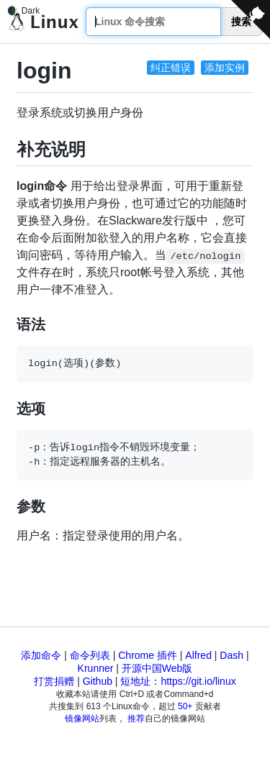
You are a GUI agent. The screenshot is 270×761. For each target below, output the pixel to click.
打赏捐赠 (54, 681)
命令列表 (90, 655)
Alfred (198, 655)
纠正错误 (170, 67)
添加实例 (224, 67)
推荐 (136, 719)
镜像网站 (82, 719)
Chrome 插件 (147, 655)
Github (97, 681)
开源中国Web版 (157, 668)
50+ (185, 706)
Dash (231, 655)
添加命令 (41, 655)
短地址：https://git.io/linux (177, 681)
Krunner (96, 668)
